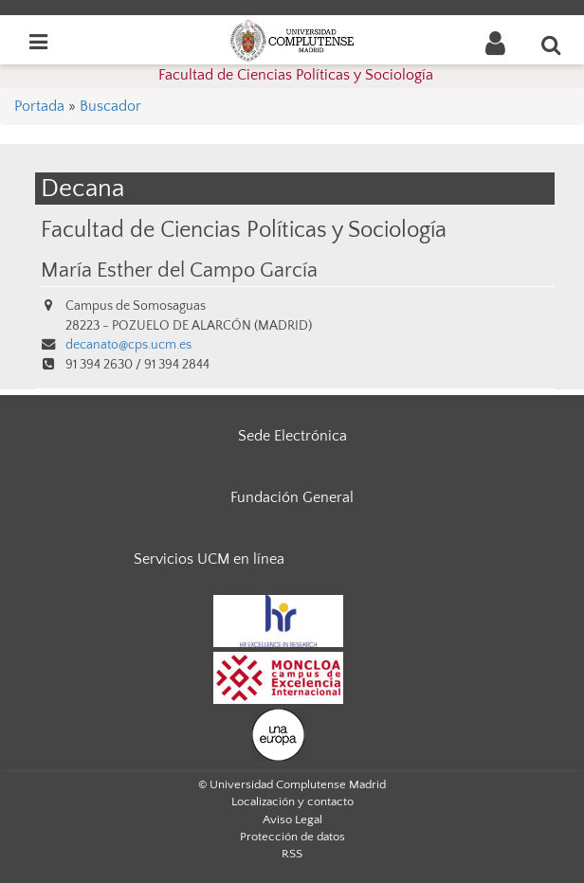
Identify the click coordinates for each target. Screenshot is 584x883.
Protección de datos (292, 836)
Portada (39, 106)
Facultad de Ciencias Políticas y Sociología (295, 74)
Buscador (110, 106)
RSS (292, 853)
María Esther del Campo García (179, 271)
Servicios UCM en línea (209, 559)
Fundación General (292, 497)
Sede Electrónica (292, 435)
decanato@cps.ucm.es (128, 344)
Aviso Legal (292, 819)
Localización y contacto (292, 801)
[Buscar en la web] (552, 44)
